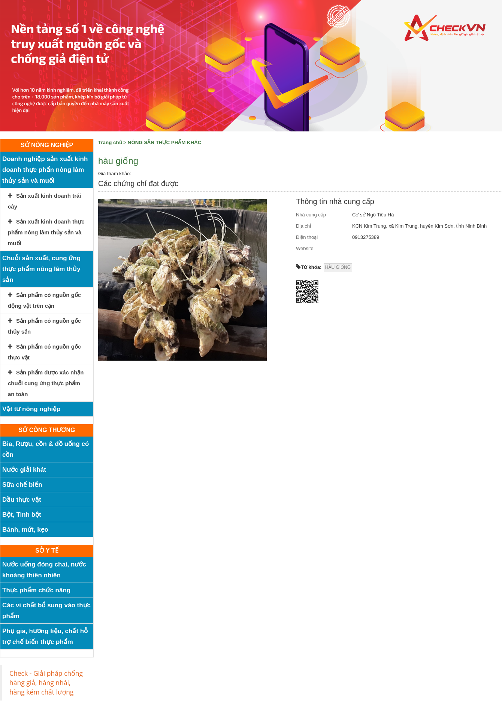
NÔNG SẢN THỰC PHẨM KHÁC (165, 142)
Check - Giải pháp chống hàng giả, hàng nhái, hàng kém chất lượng (46, 682)
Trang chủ (110, 142)
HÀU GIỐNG (338, 267)
